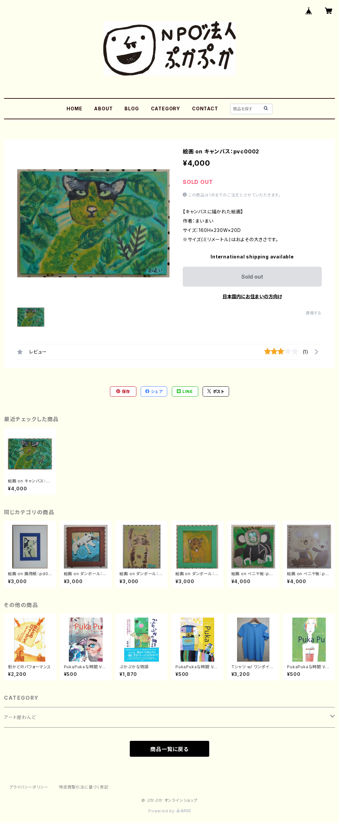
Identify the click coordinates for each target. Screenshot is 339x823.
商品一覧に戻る (169, 749)
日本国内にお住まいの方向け (252, 296)
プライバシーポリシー (28, 787)
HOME (74, 108)
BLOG (131, 108)
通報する (314, 312)
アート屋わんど (20, 717)
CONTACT (205, 108)
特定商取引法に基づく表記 (84, 787)
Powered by (169, 810)
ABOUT (103, 108)
